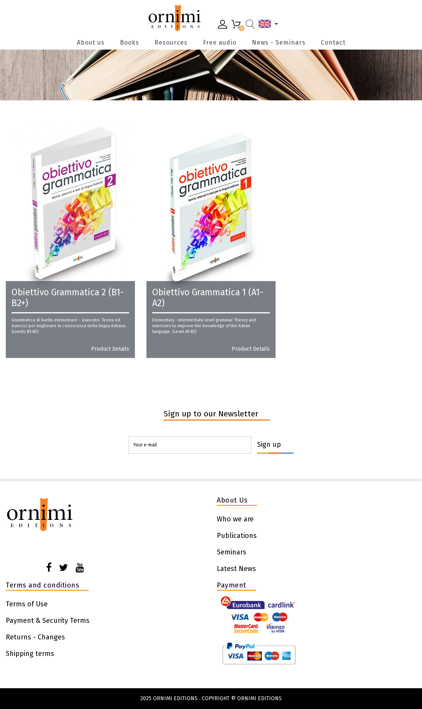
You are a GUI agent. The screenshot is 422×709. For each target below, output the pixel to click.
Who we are (235, 519)
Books (129, 43)
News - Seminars (279, 43)
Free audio (219, 43)
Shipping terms (30, 653)
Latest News (236, 568)
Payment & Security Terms (48, 620)
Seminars (231, 552)
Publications (237, 535)
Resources (171, 43)
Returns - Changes (35, 637)
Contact (333, 43)
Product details (110, 349)
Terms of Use (27, 604)
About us (91, 43)
